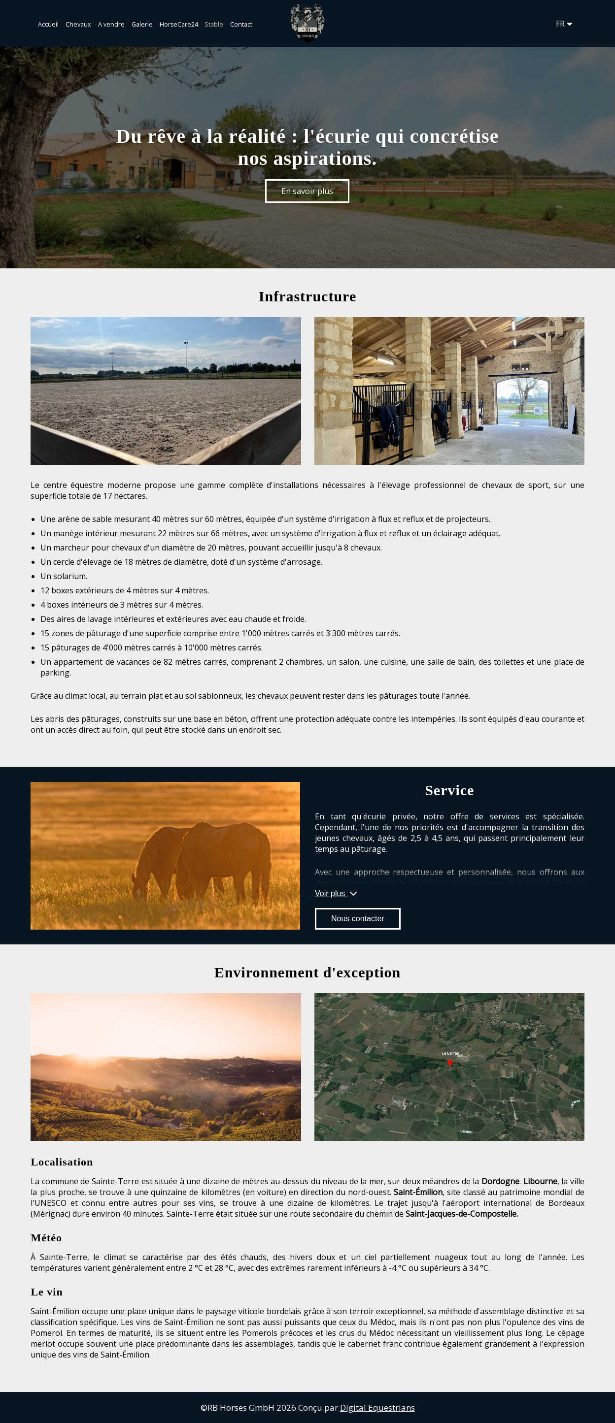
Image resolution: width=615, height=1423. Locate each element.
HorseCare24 (180, 24)
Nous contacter (357, 918)
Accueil (48, 24)
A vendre (111, 24)
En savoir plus (307, 191)
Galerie (142, 24)
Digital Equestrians (377, 1407)
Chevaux (78, 24)
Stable (214, 24)
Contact (241, 24)
